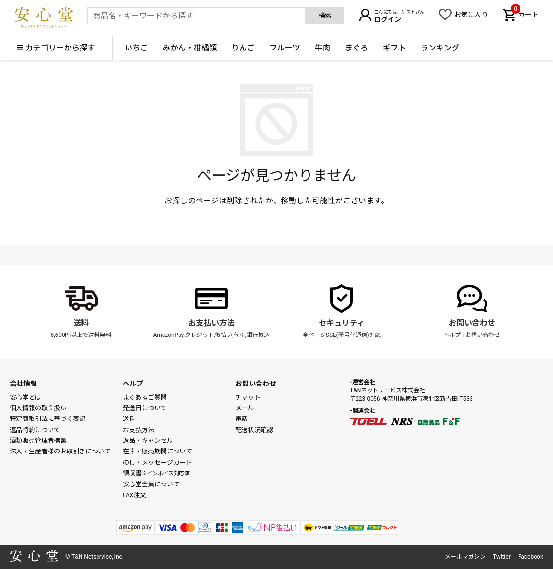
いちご (136, 47)
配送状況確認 (254, 430)
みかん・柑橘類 (190, 47)
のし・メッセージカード (157, 462)
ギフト (394, 47)
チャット (247, 397)
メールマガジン (465, 556)
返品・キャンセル (148, 440)
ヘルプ (452, 335)
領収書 (156, 473)
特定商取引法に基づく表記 (47, 418)
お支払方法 (138, 430)
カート (524, 13)
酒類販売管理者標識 (38, 440)
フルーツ (284, 47)
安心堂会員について (151, 484)
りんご (243, 47)
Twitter (502, 556)
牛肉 (322, 47)
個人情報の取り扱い (38, 408)
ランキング (440, 47)
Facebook (530, 556)
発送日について (145, 408)
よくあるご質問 (145, 397)
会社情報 (23, 383)
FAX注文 (134, 495)
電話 (241, 418)
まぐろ (356, 47)
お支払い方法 (211, 323)
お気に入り (471, 14)
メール (244, 408)
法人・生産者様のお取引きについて (60, 451)
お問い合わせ (472, 323)
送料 (81, 323)
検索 (325, 15)
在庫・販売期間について (157, 451)
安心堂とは (25, 397)
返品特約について (35, 430)
